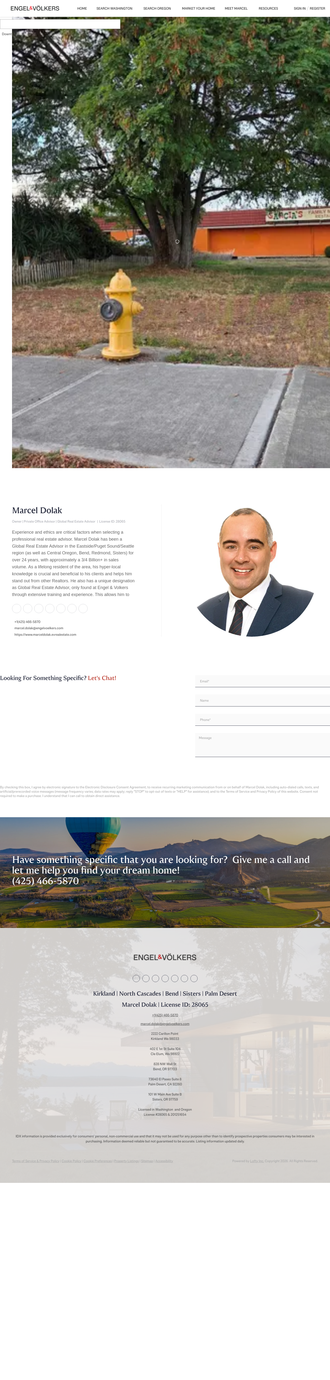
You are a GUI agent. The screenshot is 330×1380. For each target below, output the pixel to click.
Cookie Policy (71, 1161)
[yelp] (60, 608)
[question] (262, 745)
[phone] (262, 720)
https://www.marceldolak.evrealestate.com (45, 635)
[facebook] (16, 608)
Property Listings (126, 1161)
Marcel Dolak (37, 510)
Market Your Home (198, 8)
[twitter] (38, 608)
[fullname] (262, 700)
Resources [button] (268, 8)
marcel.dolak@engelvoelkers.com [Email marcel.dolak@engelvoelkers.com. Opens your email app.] (38, 628)
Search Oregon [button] (157, 8)
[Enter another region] (74, 24)
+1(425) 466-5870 (27, 622)
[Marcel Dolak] (252, 570)
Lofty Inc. (257, 1161)
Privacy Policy (267, 791)
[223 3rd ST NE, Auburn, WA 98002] (14, 423)
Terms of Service (238, 791)
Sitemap (147, 1161)
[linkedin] (27, 608)
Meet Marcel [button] (236, 8)
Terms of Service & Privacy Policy (35, 1161)
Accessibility (164, 1161)
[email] (262, 681)
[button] (18, 24)
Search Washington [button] (114, 8)
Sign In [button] (300, 8)
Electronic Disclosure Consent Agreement (115, 787)
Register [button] (317, 8)
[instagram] (71, 608)
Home (82, 8)
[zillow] (49, 608)
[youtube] (82, 608)
